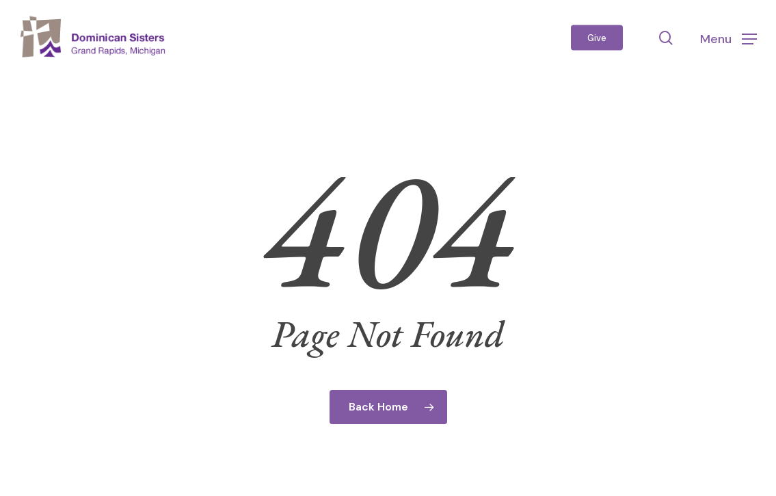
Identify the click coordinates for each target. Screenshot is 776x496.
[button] (728, 38)
